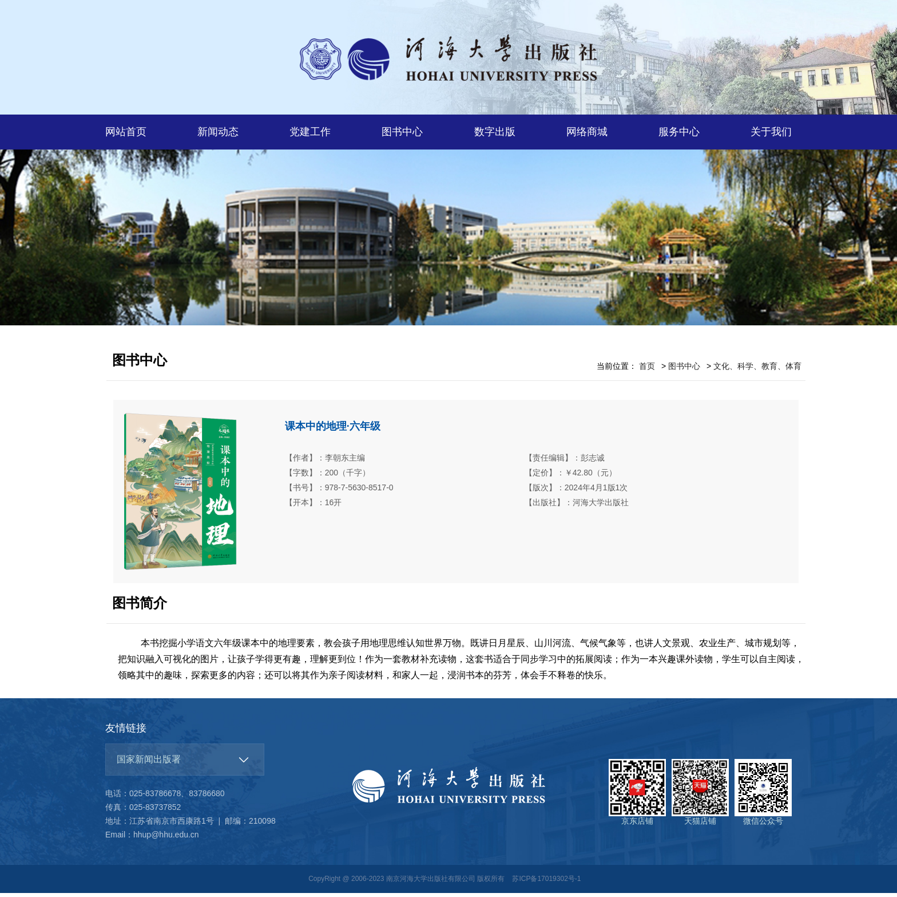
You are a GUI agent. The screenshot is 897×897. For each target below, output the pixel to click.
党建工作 (310, 131)
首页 (647, 370)
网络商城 (587, 131)
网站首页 (125, 131)
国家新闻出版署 (149, 763)
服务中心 (679, 131)
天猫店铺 (700, 796)
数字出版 (494, 131)
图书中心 (402, 131)
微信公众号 (763, 796)
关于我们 (771, 131)
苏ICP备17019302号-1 (546, 883)
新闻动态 (218, 131)
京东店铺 (637, 796)
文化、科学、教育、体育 (757, 370)
